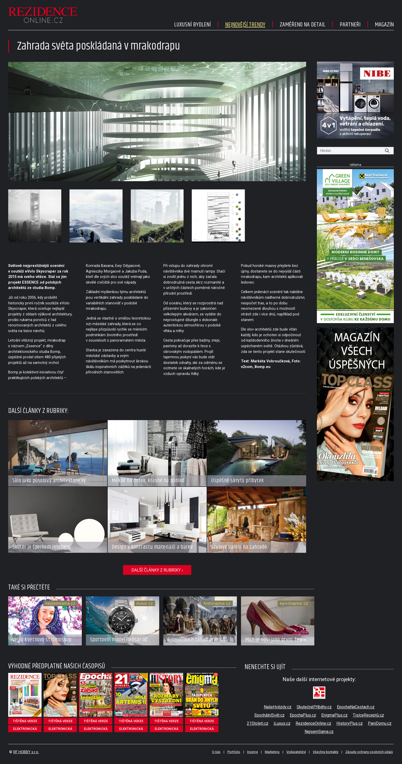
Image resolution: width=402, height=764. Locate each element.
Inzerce (252, 752)
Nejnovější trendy (245, 24)
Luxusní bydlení (192, 24)
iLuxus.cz (282, 723)
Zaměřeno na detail (302, 24)
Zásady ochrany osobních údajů (369, 752)
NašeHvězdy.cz (278, 706)
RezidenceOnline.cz (313, 723)
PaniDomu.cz (379, 723)
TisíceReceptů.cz (368, 715)
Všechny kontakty (325, 752)
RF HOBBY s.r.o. (26, 752)
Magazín (384, 24)
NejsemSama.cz (319, 731)
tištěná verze (25, 721)
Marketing (272, 752)
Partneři (350, 24)
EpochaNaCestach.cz (356, 706)
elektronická (25, 729)
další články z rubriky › (157, 570)
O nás (216, 752)
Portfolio (233, 752)
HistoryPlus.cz (349, 723)
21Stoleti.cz (257, 723)
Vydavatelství (296, 752)
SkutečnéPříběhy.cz (314, 706)
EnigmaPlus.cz (334, 715)
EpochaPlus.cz (303, 715)
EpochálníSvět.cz (269, 715)
